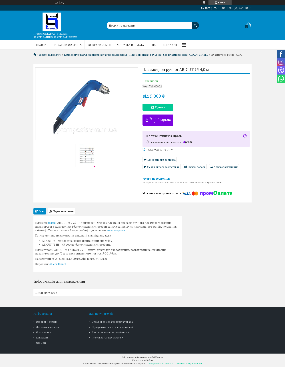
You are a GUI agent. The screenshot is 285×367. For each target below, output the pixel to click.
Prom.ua (159, 357)
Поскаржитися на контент (160, 363)
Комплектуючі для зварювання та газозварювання (95, 54)
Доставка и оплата (130, 45)
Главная (42, 45)
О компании (43, 332)
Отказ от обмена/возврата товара (112, 321)
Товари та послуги (50, 54)
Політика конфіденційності (188, 363)
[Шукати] (195, 23)
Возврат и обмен (99, 45)
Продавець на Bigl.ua (142, 360)
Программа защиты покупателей (112, 327)
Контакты (170, 45)
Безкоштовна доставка (161, 159)
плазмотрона (116, 230)
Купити (160, 107)
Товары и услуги (66, 45)
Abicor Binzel (57, 264)
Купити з (160, 120)
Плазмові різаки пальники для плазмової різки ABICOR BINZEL (168, 54)
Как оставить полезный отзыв (110, 332)
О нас (153, 45)
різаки (52, 222)
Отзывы (41, 342)
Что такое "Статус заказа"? (107, 337)
